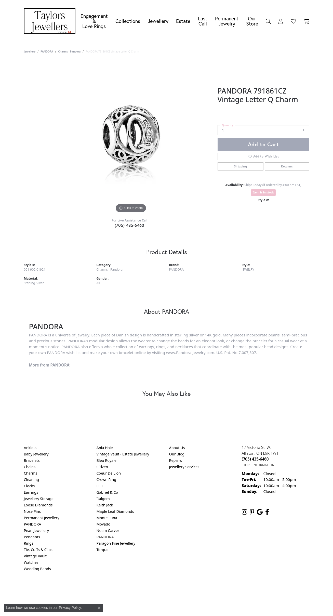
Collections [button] (127, 21)
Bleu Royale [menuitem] (106, 460)
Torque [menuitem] (103, 549)
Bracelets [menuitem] (32, 460)
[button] (268, 21)
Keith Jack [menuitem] (105, 505)
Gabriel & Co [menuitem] (107, 492)
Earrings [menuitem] (31, 492)
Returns (287, 166)
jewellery (30, 51)
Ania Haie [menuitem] (105, 447)
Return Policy (116, 589)
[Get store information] (258, 465)
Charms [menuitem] (30, 473)
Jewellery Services (184, 466)
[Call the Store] (255, 459)
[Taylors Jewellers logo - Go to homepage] (51, 21)
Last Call (202, 21)
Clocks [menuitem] (29, 485)
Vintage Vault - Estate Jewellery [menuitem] (123, 454)
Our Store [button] (252, 21)
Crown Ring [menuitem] (106, 479)
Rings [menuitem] (28, 543)
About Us (177, 447)
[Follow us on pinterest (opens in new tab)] (252, 512)
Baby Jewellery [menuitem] (36, 454)
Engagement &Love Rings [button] (94, 21)
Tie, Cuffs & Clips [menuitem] (38, 549)
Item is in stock (263, 192)
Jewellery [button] (158, 21)
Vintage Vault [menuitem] (35, 556)
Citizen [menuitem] (102, 466)
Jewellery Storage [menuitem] (39, 498)
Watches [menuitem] (31, 562)
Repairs (175, 460)
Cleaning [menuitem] (31, 479)
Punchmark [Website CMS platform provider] (175, 606)
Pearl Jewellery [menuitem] (36, 530)
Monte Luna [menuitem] (107, 517)
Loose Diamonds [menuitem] (38, 505)
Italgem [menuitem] (103, 498)
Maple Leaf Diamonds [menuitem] (115, 511)
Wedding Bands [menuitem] (37, 568)
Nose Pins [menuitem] (32, 511)
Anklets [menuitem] (30, 447)
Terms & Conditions (172, 589)
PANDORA (47, 51)
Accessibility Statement (209, 589)
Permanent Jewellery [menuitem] (41, 517)
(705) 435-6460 (129, 225)
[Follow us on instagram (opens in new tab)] (244, 512)
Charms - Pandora (69, 51)
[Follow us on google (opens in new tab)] (260, 512)
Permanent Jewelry (226, 21)
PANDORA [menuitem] (32, 524)
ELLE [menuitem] (100, 485)
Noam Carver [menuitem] (108, 530)
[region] (131, 137)
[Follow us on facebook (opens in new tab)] (267, 512)
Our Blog (176, 454)
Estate (183, 21)
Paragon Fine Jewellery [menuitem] (116, 543)
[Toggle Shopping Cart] (306, 21)
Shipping (240, 166)
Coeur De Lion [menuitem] (109, 473)
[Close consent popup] (99, 607)
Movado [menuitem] (103, 524)
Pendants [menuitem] (32, 536)
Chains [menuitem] (30, 466)
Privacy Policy (141, 589)
